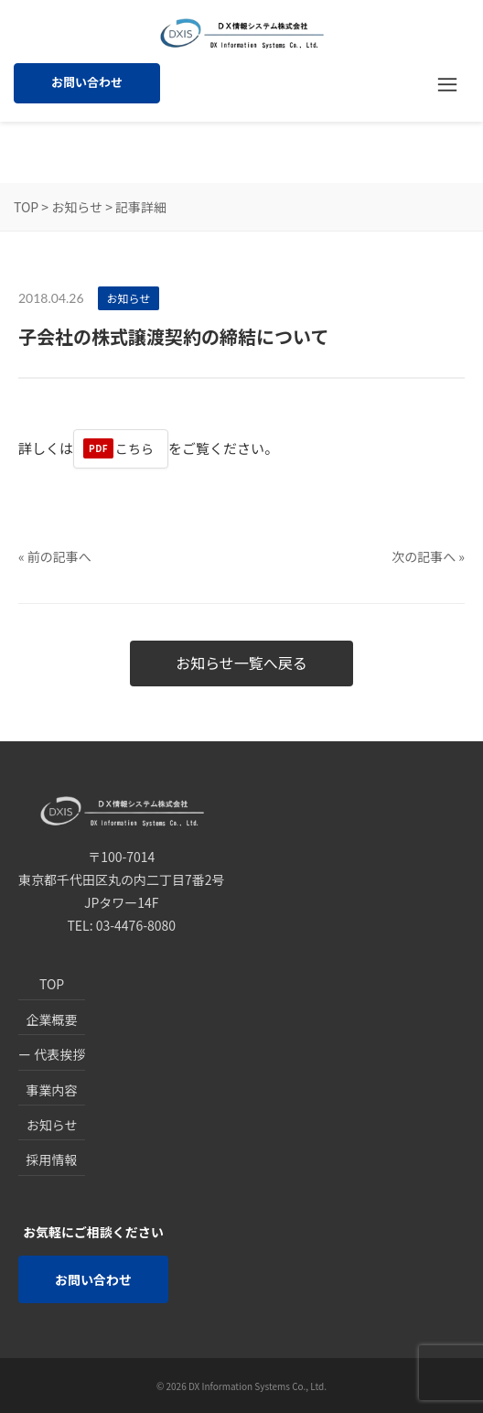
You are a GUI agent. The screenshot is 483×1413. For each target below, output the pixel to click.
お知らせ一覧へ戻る (241, 663)
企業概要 (52, 1019)
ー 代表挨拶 (51, 1054)
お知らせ (76, 207)
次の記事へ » (428, 556)
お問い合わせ (87, 82)
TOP (26, 207)
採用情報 (52, 1159)
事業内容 (52, 1090)
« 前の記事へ (54, 556)
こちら (134, 448)
